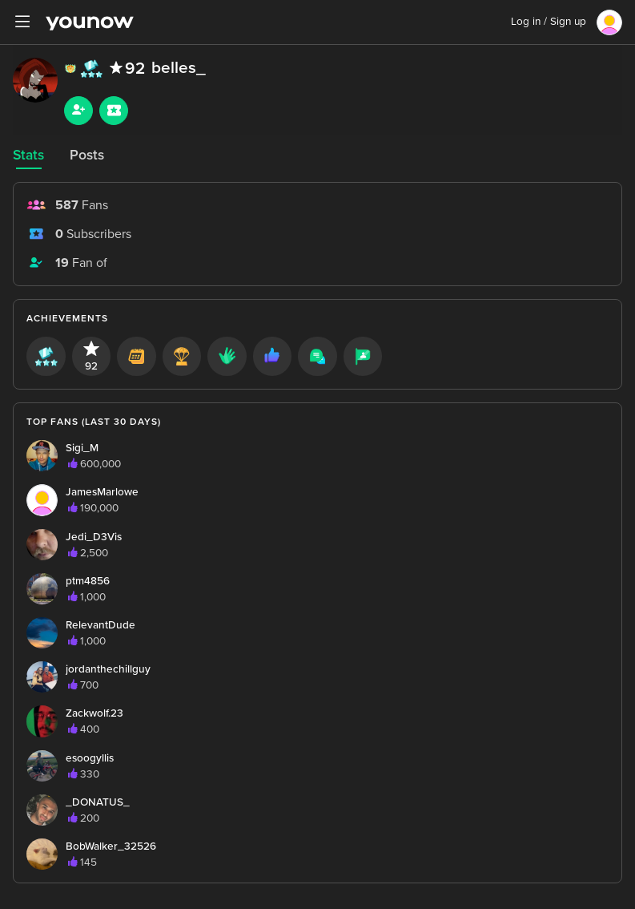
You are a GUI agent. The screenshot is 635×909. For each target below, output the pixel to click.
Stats (28, 155)
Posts (87, 155)
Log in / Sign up (548, 21)
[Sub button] (113, 110)
